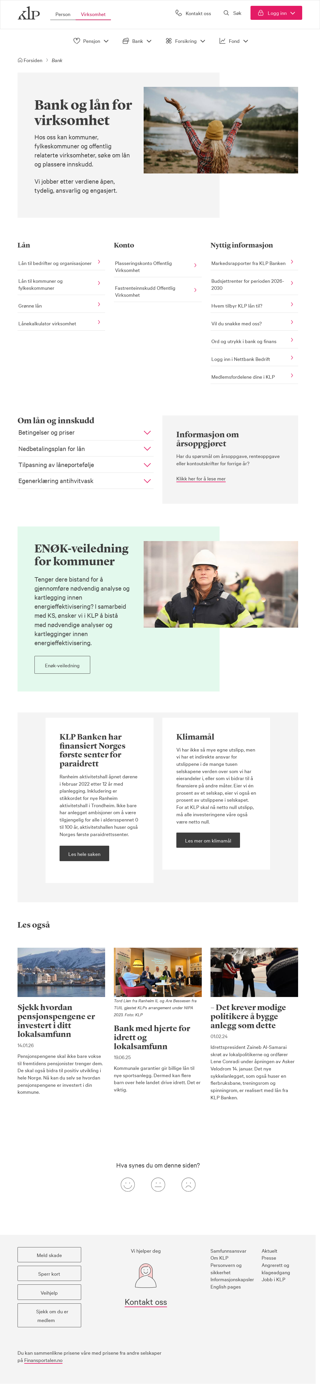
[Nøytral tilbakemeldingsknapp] (158, 1184)
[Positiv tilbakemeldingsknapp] (127, 1184)
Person (62, 13)
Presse (269, 1257)
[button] (86, 432)
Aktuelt (269, 1250)
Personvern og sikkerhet (226, 1268)
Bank (138, 41)
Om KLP (219, 1257)
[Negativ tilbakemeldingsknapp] (188, 1184)
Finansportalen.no (43, 1359)
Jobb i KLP (273, 1278)
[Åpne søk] (233, 13)
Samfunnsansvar (228, 1250)
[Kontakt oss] (192, 13)
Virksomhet (93, 13)
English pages (226, 1286)
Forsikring (186, 41)
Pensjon (92, 41)
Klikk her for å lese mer (201, 478)
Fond (234, 41)
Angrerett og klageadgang (276, 1268)
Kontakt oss (146, 1301)
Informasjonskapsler (232, 1278)
